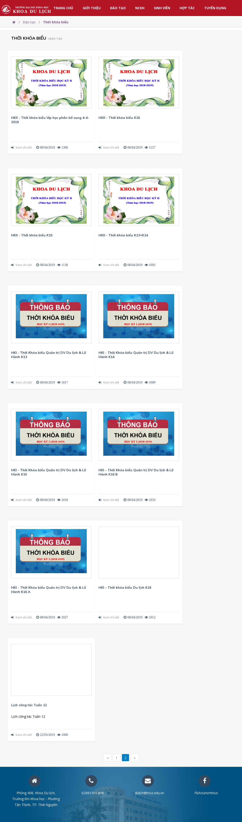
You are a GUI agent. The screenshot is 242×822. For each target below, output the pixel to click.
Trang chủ (63, 8)
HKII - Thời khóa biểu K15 (31, 235)
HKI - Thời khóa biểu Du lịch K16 (125, 587)
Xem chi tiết (21, 147)
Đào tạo (118, 8)
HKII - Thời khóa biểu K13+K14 (123, 235)
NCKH (139, 8)
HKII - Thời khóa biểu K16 (119, 118)
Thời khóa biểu (55, 22)
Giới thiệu (92, 8)
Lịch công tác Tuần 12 (29, 705)
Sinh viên (162, 8)
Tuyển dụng (215, 8)
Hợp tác (187, 8)
